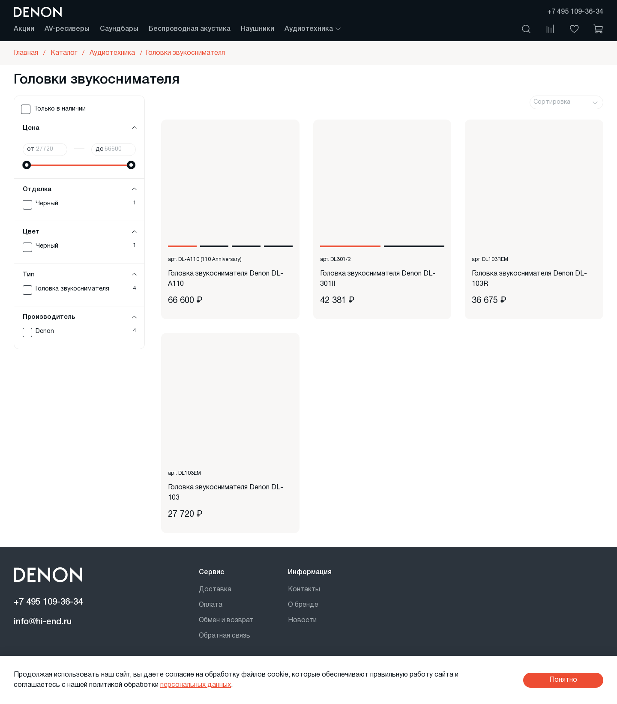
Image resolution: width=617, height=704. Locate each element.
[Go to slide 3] (246, 246)
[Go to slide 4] (278, 246)
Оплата (210, 605)
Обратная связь (224, 636)
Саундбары (119, 29)
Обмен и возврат (226, 620)
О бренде (303, 605)
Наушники (257, 29)
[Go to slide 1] (182, 246)
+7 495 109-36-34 (575, 12)
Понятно (563, 680)
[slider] (27, 165)
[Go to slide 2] (214, 246)
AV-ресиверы (67, 29)
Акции (24, 29)
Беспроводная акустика (190, 29)
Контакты (304, 590)
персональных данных (195, 685)
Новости (302, 620)
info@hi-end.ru (43, 622)
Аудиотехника (313, 29)
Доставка (215, 590)
